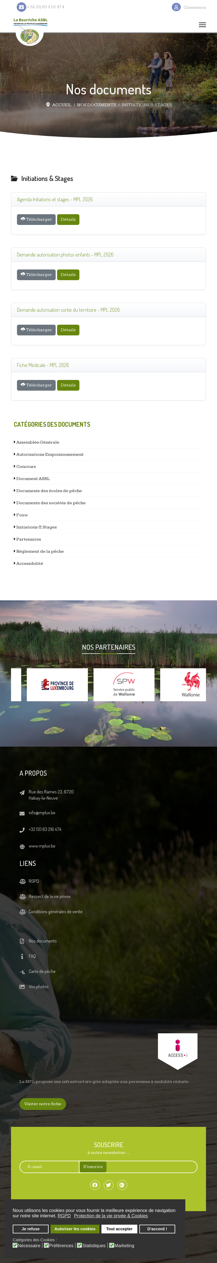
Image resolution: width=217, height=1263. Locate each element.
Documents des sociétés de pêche (51, 503)
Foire (22, 515)
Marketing (124, 1246)
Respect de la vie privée (50, 896)
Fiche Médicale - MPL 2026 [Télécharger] (43, 365)
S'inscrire (93, 1166)
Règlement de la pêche (40, 551)
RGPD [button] (64, 1215)
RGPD (34, 881)
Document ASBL (33, 478)
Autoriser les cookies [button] (75, 1229)
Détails (68, 219)
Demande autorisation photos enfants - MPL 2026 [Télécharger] (65, 254)
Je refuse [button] (31, 1229)
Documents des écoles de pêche (49, 491)
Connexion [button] (195, 7)
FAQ (32, 956)
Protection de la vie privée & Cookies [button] (111, 1215)
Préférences (61, 1246)
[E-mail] (46, 1167)
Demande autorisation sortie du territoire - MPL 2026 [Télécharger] (68, 310)
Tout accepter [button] (119, 1229)
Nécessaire (29, 1246)
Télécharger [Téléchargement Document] (36, 219)
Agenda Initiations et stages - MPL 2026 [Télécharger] (55, 199)
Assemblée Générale (37, 442)
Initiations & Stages (36, 527)
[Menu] (202, 24)
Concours (26, 466)
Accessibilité (29, 563)
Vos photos (39, 986)
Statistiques (94, 1246)
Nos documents (43, 941)
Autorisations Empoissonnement (50, 454)
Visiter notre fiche (42, 1104)
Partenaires (28, 539)
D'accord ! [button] (157, 1229)
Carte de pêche (42, 971)
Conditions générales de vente (56, 911)
